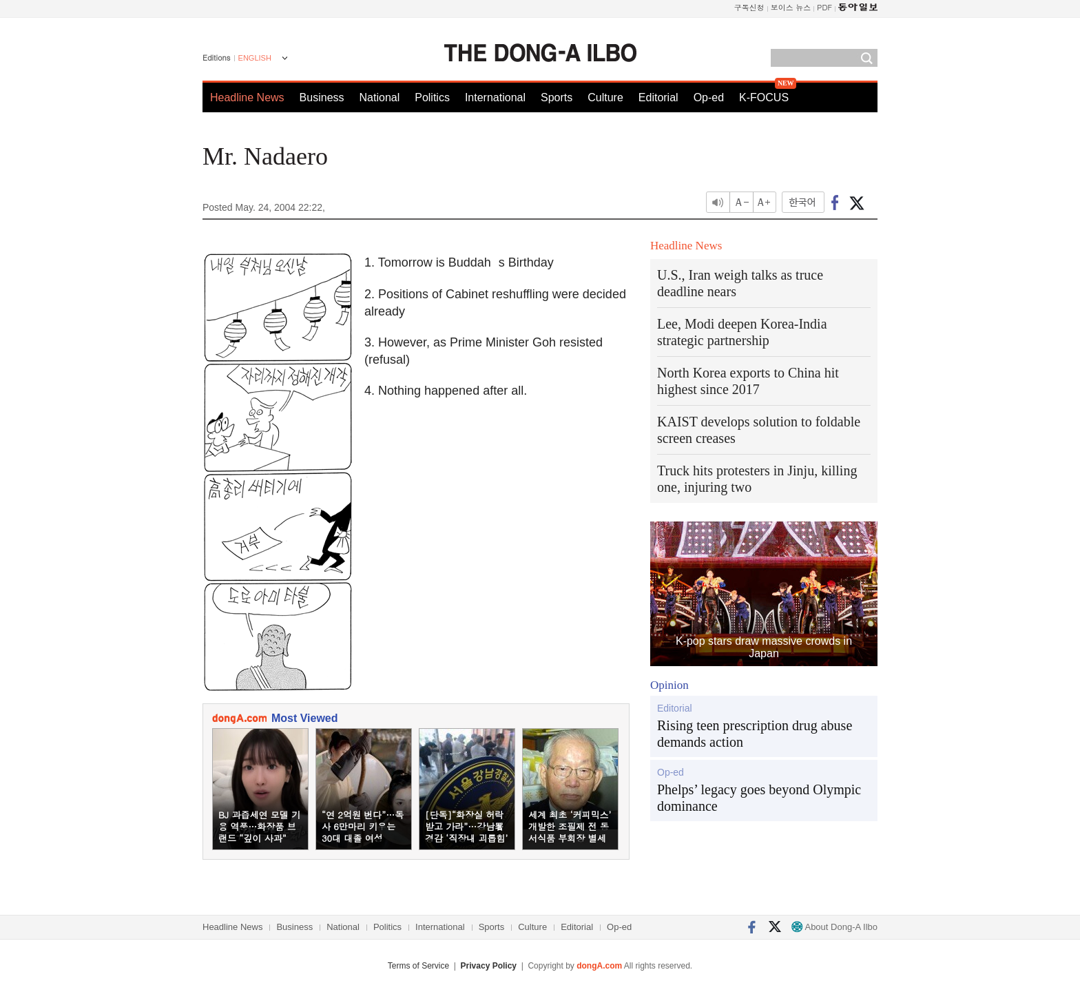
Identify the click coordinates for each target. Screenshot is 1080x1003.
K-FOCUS (764, 97)
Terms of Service (418, 966)
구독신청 (749, 7)
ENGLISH (254, 58)
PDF (824, 7)
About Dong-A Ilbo (834, 927)
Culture (605, 97)
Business (322, 97)
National (380, 97)
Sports (556, 97)
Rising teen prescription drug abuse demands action (754, 733)
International (495, 97)
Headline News (247, 97)
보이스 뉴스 (791, 7)
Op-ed (709, 97)
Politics (432, 97)
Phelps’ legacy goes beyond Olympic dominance (759, 798)
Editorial (658, 97)
